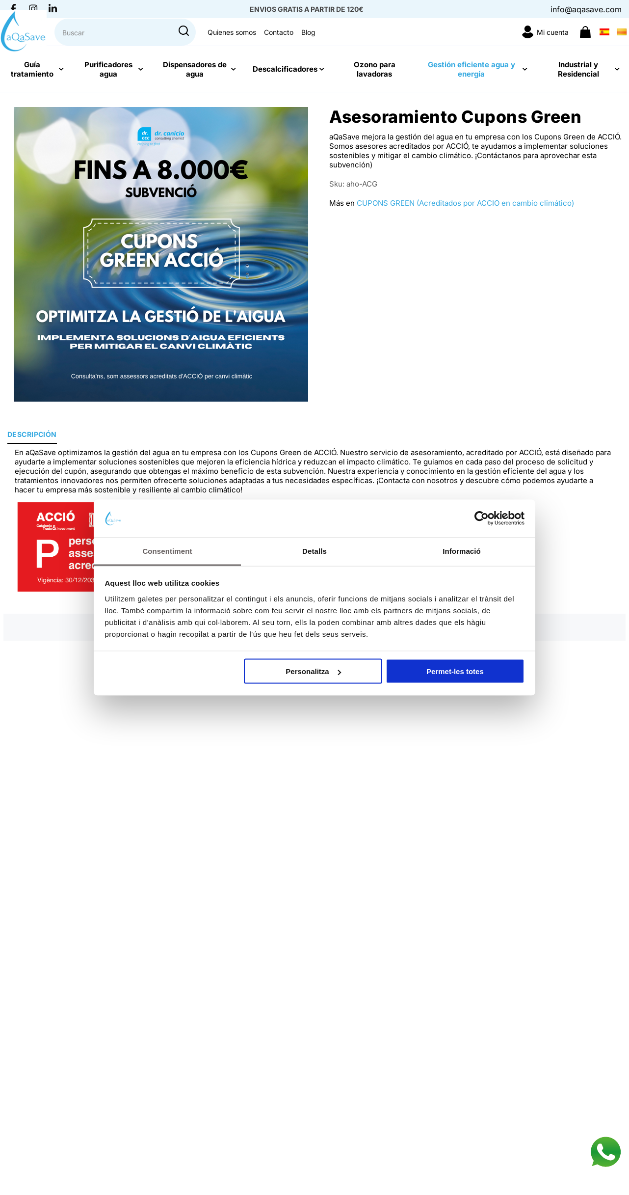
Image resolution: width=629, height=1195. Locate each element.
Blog (497, 43)
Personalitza (313, 671)
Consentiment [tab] (167, 550)
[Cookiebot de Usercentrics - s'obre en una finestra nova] (481, 518)
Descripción (32, 434)
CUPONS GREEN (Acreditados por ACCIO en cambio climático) (465, 203)
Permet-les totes (455, 671)
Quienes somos (420, 43)
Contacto (467, 43)
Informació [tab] (462, 550)
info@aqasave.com (586, 9)
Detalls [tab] (314, 550)
